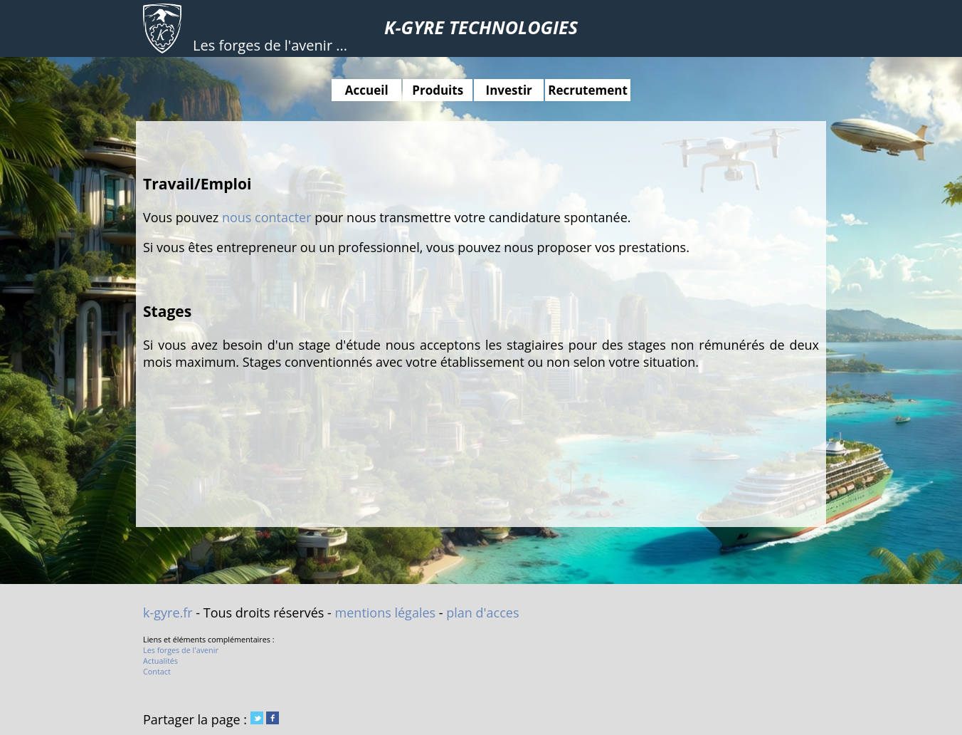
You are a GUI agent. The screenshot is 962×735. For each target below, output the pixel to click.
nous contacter (267, 217)
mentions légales (385, 612)
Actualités (160, 660)
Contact (157, 671)
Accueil (366, 90)
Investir (509, 90)
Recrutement (588, 90)
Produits (437, 90)
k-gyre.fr (168, 612)
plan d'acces (482, 612)
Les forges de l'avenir (180, 650)
